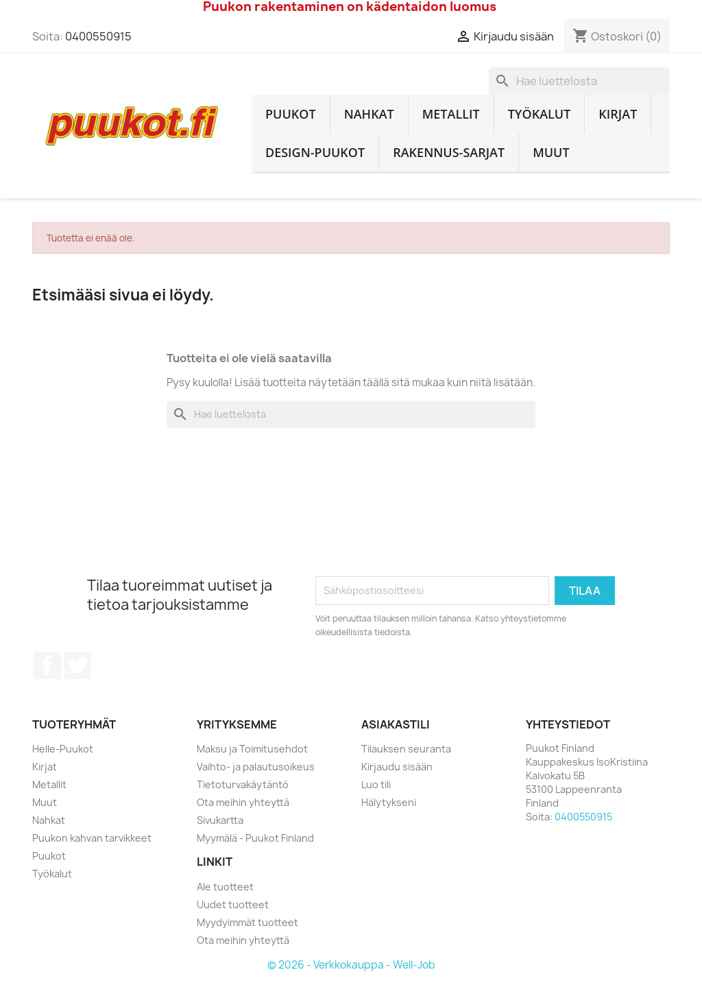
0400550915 (98, 36)
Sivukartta (220, 820)
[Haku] (579, 81)
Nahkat (369, 114)
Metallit (451, 114)
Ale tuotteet (225, 886)
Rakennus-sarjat (449, 152)
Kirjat (617, 114)
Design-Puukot (315, 152)
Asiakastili (395, 724)
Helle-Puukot (62, 748)
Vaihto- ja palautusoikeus (256, 766)
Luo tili (376, 784)
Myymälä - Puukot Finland (255, 837)
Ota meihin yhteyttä (243, 802)
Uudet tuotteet (233, 904)
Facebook (47, 665)
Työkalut (539, 114)
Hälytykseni (388, 802)
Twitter (77, 665)
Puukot (290, 114)
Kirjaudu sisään (397, 766)
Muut (551, 152)
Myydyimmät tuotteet (247, 922)
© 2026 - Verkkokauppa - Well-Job (351, 965)
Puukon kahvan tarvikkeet (92, 837)
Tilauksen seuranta (406, 748)
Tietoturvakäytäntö (243, 784)
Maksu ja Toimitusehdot (252, 748)
